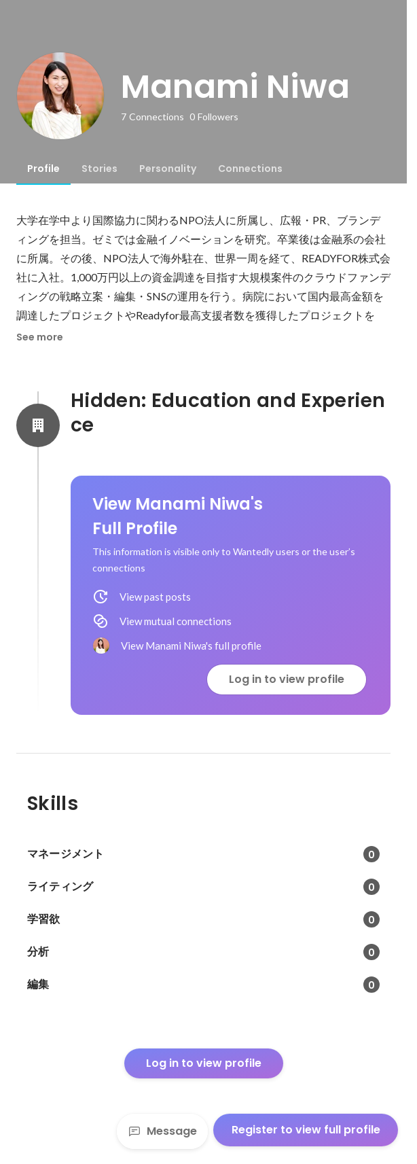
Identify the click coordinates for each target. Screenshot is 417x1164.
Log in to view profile (286, 679)
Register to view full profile (306, 1129)
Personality (167, 168)
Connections (250, 168)
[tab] (43, 168)
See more (39, 337)
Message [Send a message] (162, 1131)
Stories (99, 168)
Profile (43, 168)
